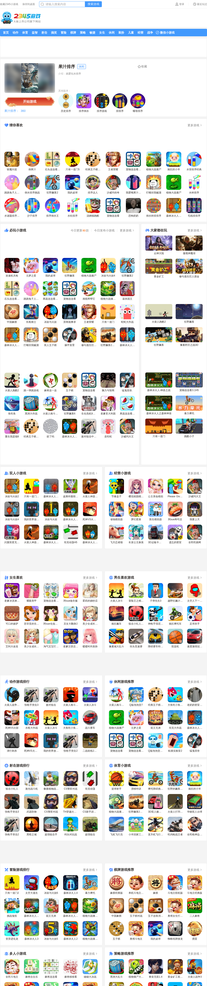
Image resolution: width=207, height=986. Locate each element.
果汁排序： (11, 110)
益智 (35, 32)
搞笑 (54, 32)
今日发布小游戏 (104, 230)
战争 (150, 32)
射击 (44, 32)
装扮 (121, 32)
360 (23, 110)
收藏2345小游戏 (9, 4)
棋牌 (73, 32)
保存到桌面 (28, 4)
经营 (140, 32)
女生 (102, 32)
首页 (6, 32)
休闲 (112, 32)
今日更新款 (80, 230)
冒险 (63, 32)
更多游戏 (195, 125)
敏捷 (92, 32)
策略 (83, 32)
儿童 (131, 32)
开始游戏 (29, 101)
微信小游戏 (165, 32)
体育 (25, 32)
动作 (15, 32)
